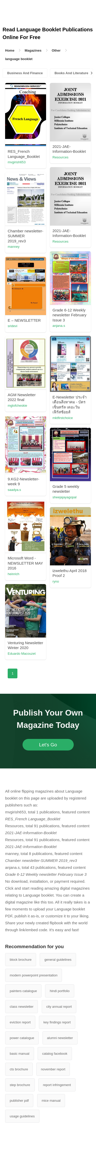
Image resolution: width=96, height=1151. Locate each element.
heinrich (13, 574)
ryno (55, 581)
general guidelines (57, 960)
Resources (60, 157)
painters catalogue (23, 991)
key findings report (57, 1022)
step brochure (20, 1085)
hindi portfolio (59, 991)
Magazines (33, 50)
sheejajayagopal (64, 497)
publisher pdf (19, 1100)
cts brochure (19, 1069)
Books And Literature (71, 73)
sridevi (12, 326)
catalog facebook (54, 1053)
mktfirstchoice (62, 418)
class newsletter (21, 1007)
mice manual (51, 1100)
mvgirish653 (17, 162)
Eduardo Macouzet (22, 653)
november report (53, 1069)
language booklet (19, 59)
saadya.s (14, 490)
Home (9, 50)
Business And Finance (25, 73)
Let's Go (48, 744)
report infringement (57, 1085)
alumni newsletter (60, 1038)
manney (13, 247)
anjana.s (58, 326)
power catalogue (22, 1038)
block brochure (20, 960)
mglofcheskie (17, 405)
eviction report (20, 1022)
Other (56, 50)
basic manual (19, 1053)
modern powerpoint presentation (33, 975)
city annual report (59, 1007)
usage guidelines (22, 1116)
